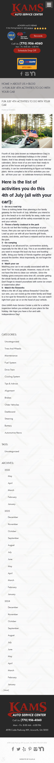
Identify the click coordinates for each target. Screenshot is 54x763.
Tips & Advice (11, 383)
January (11, 504)
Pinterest (30, 749)
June (10, 559)
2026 (7, 470)
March (11, 490)
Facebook (21, 74)
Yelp (24, 749)
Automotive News (13, 432)
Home (6, 83)
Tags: (5, 444)
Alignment (9, 390)
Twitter (18, 749)
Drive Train (10, 369)
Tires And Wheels (13, 348)
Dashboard (10, 412)
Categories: (9, 334)
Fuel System (10, 362)
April (10, 483)
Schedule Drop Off (27, 50)
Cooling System (12, 376)
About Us (19, 83)
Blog (31, 83)
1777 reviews (28, 28)
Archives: (8, 463)
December (13, 517)
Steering (9, 418)
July (10, 552)
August (11, 545)
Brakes (8, 397)
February (12, 497)
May (10, 476)
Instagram (27, 74)
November (13, 524)
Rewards (38, 35)
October (12, 531)
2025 (7, 511)
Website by (27, 759)
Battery (8, 425)
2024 (7, 601)
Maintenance (11, 355)
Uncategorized (12, 341)
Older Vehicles (12, 404)
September (13, 538)
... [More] (5, 690)
